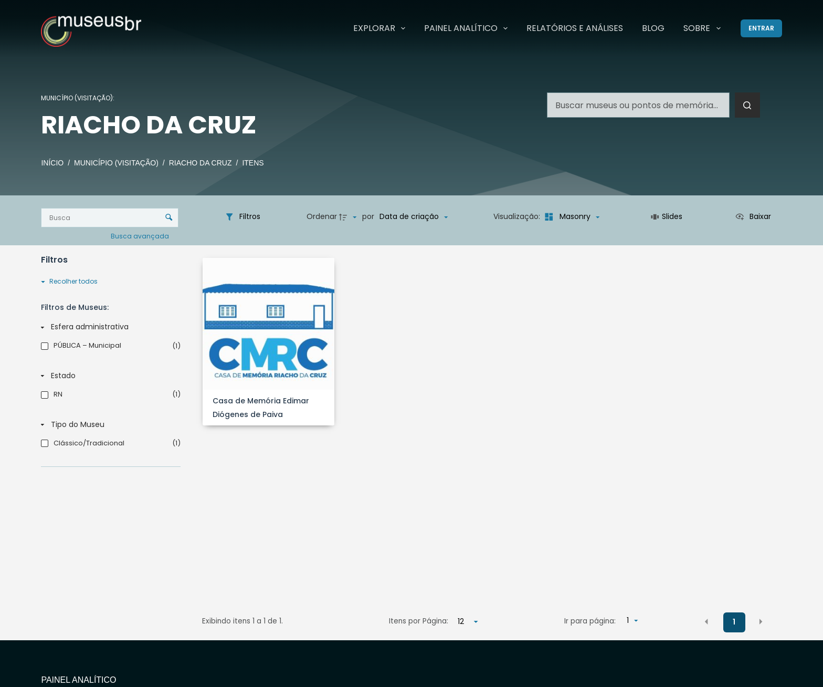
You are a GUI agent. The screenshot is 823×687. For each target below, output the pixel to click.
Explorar (381, 28)
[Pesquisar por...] (638, 105)
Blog (653, 28)
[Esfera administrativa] (109, 327)
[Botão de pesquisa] (747, 105)
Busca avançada (141, 235)
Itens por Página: (418, 621)
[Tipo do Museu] (109, 425)
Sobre (703, 28)
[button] (706, 622)
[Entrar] (761, 28)
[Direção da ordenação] (349, 217)
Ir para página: (590, 621)
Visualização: (517, 216)
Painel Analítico (468, 28)
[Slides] (667, 217)
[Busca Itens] (109, 217)
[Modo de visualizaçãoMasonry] (571, 217)
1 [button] (734, 622)
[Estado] (109, 376)
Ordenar (322, 216)
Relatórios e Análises (574, 28)
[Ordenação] (413, 217)
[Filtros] (242, 217)
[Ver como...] (753, 217)
